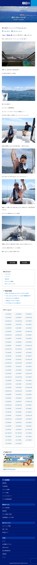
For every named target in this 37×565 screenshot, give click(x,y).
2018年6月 (28, 422)
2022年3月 (28, 370)
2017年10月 (18, 433)
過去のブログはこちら (9, 469)
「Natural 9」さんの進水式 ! (12, 298)
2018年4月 (18, 426)
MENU (34, 3)
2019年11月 (8, 405)
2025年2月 (8, 331)
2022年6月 (28, 366)
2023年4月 (18, 356)
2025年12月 (28, 317)
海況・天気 (5, 529)
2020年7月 (18, 394)
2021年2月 (8, 387)
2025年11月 (8, 321)
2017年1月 (18, 443)
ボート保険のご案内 (7, 514)
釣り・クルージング (18, 31)
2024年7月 (18, 338)
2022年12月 (28, 359)
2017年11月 (8, 433)
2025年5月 (8, 328)
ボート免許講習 (6, 507)
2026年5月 (8, 314)
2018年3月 (28, 426)
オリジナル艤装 (9, 281)
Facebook (23, 3)
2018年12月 (28, 415)
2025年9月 (28, 321)
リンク (3, 557)
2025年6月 (28, 324)
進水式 (7, 279)
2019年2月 (8, 415)
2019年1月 (18, 415)
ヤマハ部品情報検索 (7, 499)
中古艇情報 (5, 486)
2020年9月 (28, 391)
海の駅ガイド (5, 532)
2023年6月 (28, 352)
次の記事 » (25, 263)
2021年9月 (28, 377)
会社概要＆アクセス (7, 544)
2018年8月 (8, 422)
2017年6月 (28, 436)
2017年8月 (8, 436)
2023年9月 (28, 349)
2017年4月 (18, 440)
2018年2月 (8, 429)
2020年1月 (18, 401)
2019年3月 (28, 412)
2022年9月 (28, 363)
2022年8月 (8, 366)
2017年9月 (28, 433)
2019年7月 (18, 408)
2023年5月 (8, 356)
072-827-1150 (29, 3)
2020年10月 (18, 391)
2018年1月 (18, 429)
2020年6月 (28, 394)
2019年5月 (8, 412)
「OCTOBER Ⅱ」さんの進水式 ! (13, 303)
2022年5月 (8, 370)
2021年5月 (8, 384)
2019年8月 (8, 408)
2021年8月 (8, 380)
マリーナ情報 (5, 492)
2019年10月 (18, 405)
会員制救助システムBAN (8, 517)
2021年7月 (18, 380)
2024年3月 (28, 342)
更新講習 (4, 511)
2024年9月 (28, 335)
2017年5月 (8, 440)
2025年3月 (28, 328)
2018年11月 (8, 419)
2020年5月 (8, 398)
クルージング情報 (6, 526)
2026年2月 (8, 317)
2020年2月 (8, 401)
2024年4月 (18, 342)
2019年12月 (28, 401)
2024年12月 (28, 331)
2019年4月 (18, 412)
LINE (26, 3)
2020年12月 (28, 387)
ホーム (3, 541)
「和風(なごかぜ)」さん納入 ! (12, 300)
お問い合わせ (5, 547)
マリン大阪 (5, 3)
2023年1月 (18, 359)
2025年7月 (18, 324)
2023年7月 (18, 352)
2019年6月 (28, 408)
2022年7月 (18, 366)
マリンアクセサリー (7, 496)
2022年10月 (18, 363)
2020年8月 (8, 394)
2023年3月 (28, 356)
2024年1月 (18, 345)
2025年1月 (18, 331)
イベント (7, 276)
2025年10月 (18, 321)
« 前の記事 (12, 263)
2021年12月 (28, 373)
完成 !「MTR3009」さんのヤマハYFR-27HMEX (17, 293)
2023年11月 (8, 349)
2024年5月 (8, 342)
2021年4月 (18, 384)
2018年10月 (18, 419)
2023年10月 (18, 349)
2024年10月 (18, 335)
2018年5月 (8, 426)
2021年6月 (28, 380)
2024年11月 (8, 335)
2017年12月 (28, 429)
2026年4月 (18, 314)
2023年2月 (8, 359)
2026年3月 (28, 314)
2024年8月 (8, 338)
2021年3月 (28, 384)
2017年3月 (28, 440)
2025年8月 (8, 324)
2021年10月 (18, 377)
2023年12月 (28, 345)
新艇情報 (4, 483)
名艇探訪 (4, 554)
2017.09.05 (7, 31)
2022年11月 (8, 363)
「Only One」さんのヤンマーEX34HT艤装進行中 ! (18, 296)
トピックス (8, 274)
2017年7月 (18, 436)
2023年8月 (8, 352)
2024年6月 (28, 338)
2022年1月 (18, 373)
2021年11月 (8, 377)
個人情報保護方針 (6, 550)
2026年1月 (18, 317)
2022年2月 (8, 373)
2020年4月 (18, 398)
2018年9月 (28, 419)
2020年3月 (28, 398)
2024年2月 (8, 345)
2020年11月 (8, 391)
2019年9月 (28, 405)
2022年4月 (18, 370)
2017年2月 (8, 443)
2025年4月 (18, 328)
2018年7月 (18, 422)
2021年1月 (18, 387)
